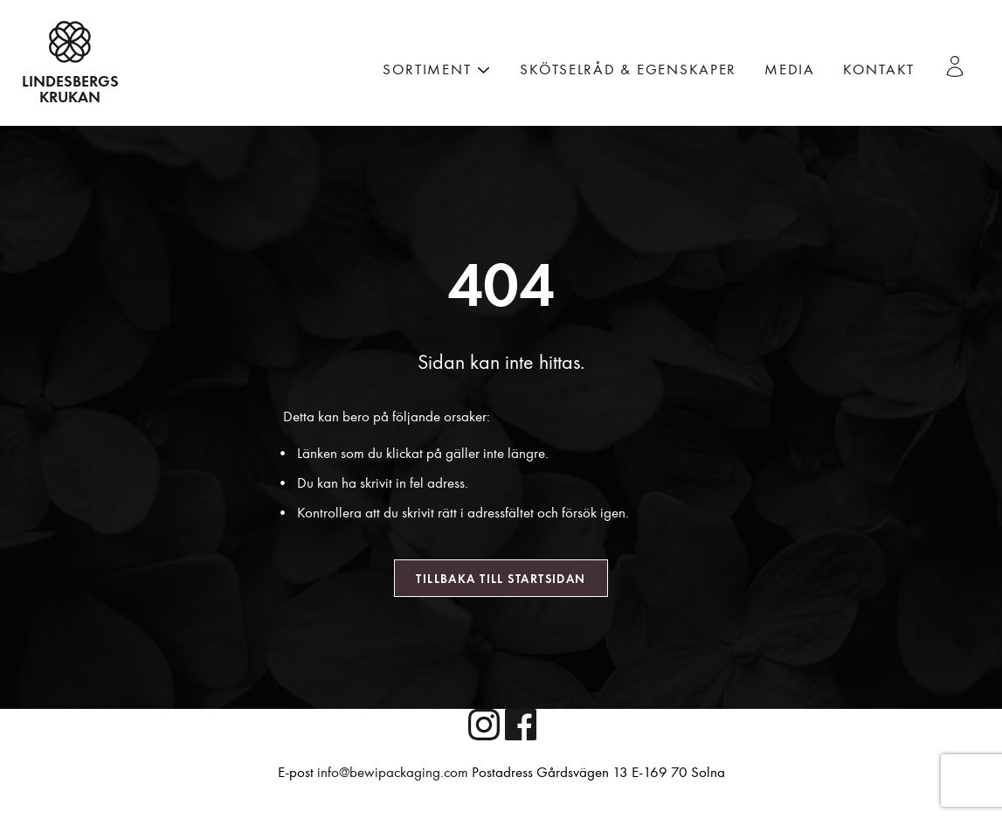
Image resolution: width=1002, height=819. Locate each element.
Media (789, 69)
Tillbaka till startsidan (501, 578)
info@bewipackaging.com (392, 772)
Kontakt (879, 69)
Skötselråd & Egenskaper (628, 69)
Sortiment (427, 69)
